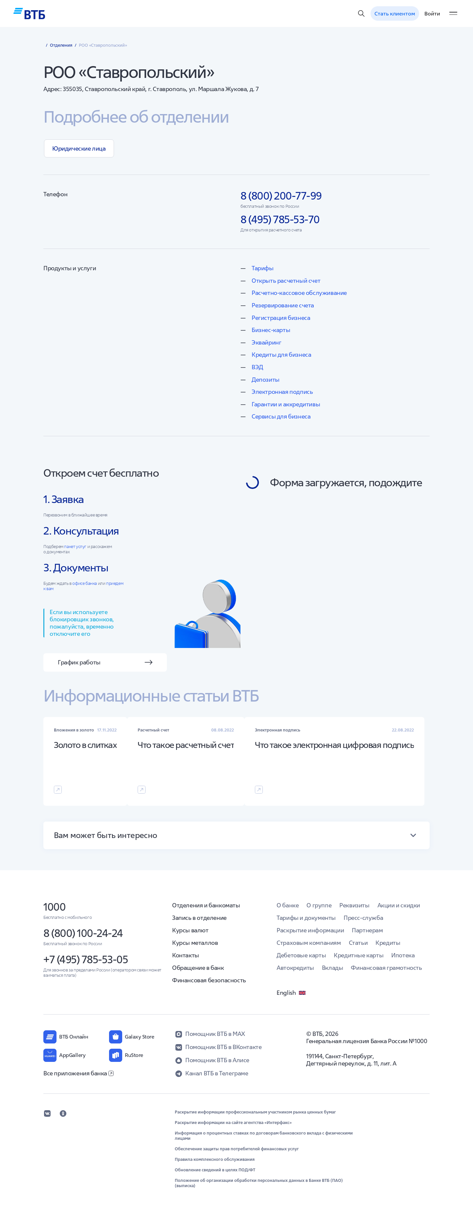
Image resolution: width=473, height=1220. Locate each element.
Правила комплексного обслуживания (215, 1159)
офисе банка (84, 583)
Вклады (332, 967)
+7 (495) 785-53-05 (85, 959)
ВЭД (257, 367)
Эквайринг (266, 342)
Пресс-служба (363, 917)
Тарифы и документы (306, 917)
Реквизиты (354, 905)
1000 (54, 907)
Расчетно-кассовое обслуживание (299, 293)
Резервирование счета (283, 305)
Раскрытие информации (310, 930)
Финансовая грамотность (386, 967)
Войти (432, 13)
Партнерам (367, 930)
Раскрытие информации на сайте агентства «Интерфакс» (233, 1122)
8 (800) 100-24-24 (83, 933)
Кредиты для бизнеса (281, 354)
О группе (318, 905)
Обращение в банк (198, 967)
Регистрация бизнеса (281, 318)
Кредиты (387, 942)
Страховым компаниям (309, 942)
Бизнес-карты (271, 330)
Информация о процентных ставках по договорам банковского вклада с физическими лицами (264, 1136)
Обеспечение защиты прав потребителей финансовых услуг (237, 1149)
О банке (288, 905)
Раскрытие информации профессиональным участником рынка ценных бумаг (255, 1112)
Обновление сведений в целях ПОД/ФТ (215, 1170)
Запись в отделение (199, 917)
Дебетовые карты (301, 955)
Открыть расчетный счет (286, 280)
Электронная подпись (282, 391)
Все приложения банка (78, 1073)
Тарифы (263, 268)
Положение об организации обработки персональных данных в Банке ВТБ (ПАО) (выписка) (259, 1183)
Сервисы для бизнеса (281, 416)
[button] (236, 835)
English (291, 993)
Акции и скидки (398, 905)
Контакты (185, 955)
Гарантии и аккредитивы (286, 404)
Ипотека (403, 955)
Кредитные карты (358, 955)
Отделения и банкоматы (206, 905)
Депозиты (266, 379)
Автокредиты (295, 967)
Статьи (358, 942)
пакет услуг (75, 546)
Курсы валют (190, 930)
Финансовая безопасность (209, 980)
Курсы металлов (195, 942)
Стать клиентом (394, 13)
